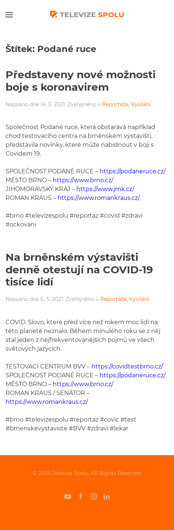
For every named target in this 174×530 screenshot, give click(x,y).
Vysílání (141, 104)
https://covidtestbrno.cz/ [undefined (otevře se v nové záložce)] (127, 366)
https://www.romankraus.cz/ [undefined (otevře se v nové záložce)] (99, 197)
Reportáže (115, 104)
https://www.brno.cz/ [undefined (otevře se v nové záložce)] (83, 180)
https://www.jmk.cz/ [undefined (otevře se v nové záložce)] (105, 189)
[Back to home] (87, 15)
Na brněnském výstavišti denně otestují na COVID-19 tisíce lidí (79, 269)
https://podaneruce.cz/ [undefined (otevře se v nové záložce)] (133, 171)
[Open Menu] (9, 15)
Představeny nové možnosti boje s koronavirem (81, 80)
